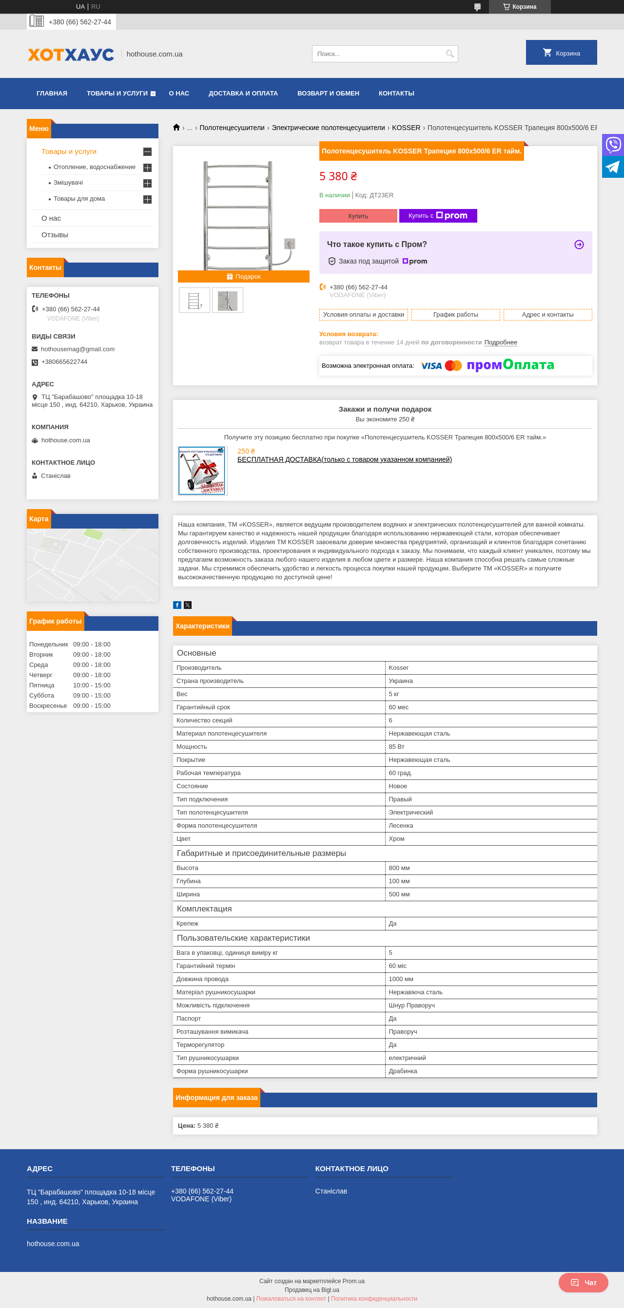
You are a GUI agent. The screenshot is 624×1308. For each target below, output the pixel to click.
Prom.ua (354, 1281)
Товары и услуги (117, 93)
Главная (52, 93)
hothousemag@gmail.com (78, 349)
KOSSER (406, 128)
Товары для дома (79, 198)
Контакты (396, 93)
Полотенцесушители (232, 128)
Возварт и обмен (328, 93)
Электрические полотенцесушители (328, 128)
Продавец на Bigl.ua (312, 1290)
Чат (583, 1282)
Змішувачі (68, 182)
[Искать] (449, 53)
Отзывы (54, 234)
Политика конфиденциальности (374, 1298)
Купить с (438, 215)
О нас (179, 93)
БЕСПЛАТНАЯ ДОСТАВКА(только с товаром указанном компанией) (344, 459)
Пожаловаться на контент (291, 1298)
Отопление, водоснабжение (95, 167)
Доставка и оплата (243, 93)
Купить (358, 216)
